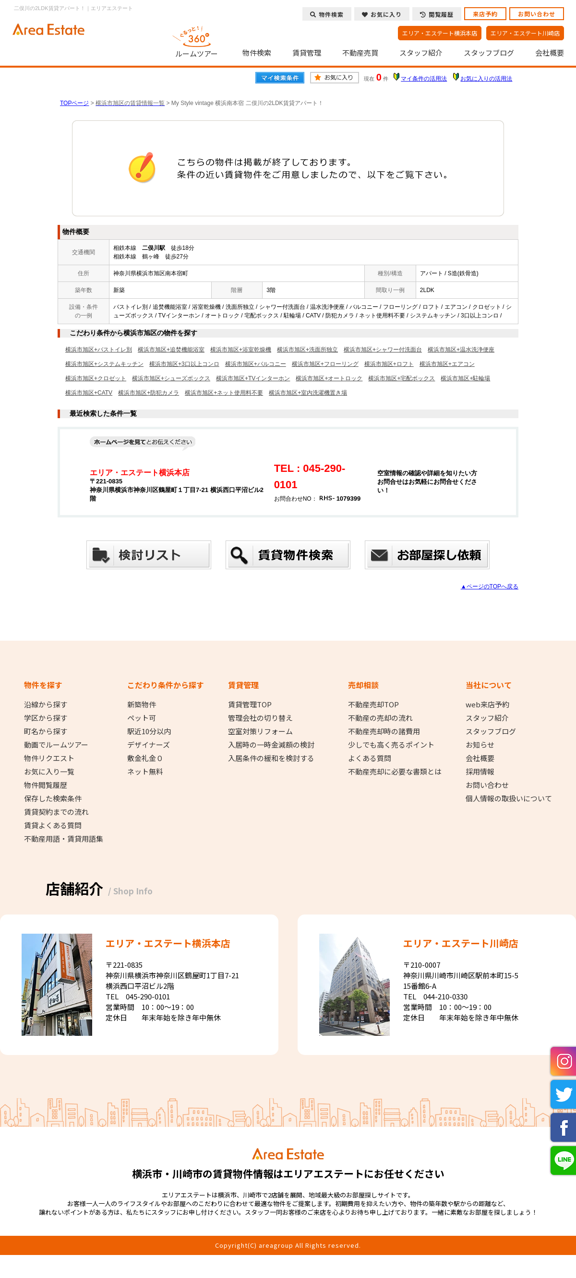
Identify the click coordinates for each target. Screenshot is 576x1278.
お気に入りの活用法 (486, 78)
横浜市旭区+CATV (88, 392)
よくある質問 (369, 758)
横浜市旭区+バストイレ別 (98, 349)
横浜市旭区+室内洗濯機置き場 (308, 392)
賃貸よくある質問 (53, 825)
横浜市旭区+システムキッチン (104, 364)
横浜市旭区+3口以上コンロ (184, 364)
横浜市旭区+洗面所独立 (307, 349)
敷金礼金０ (145, 758)
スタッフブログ (489, 52)
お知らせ (480, 744)
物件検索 (256, 52)
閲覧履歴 (437, 14)
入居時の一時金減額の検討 (271, 744)
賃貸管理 (306, 52)
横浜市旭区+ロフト (389, 364)
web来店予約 (487, 704)
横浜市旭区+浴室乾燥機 (240, 349)
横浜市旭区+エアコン (447, 364)
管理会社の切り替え (260, 718)
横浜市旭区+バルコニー (255, 364)
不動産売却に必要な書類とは (395, 771)
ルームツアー (196, 40)
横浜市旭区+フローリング (325, 364)
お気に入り (382, 14)
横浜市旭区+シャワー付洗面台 (383, 349)
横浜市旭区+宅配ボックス (401, 378)
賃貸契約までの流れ (56, 812)
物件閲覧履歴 (45, 785)
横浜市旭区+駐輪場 (465, 378)
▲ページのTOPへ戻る (489, 586)
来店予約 (485, 14)
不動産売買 (360, 52)
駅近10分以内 (149, 731)
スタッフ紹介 (421, 52)
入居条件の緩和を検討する (271, 758)
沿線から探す (45, 704)
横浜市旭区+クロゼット (95, 378)
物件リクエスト (49, 758)
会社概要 (549, 52)
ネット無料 (145, 771)
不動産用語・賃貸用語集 (63, 838)
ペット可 (141, 718)
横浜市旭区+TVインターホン (253, 378)
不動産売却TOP (373, 704)
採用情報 (480, 771)
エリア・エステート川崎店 (525, 33)
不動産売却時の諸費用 (384, 731)
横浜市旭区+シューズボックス (171, 378)
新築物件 (141, 704)
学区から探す (45, 718)
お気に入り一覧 (49, 771)
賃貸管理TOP (250, 704)
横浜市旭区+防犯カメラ (148, 392)
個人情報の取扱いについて (509, 798)
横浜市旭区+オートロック (329, 378)
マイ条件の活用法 (424, 78)
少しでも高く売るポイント (391, 744)
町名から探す (45, 731)
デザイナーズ (148, 744)
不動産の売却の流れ (380, 718)
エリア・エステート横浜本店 (439, 33)
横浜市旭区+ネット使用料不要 (224, 392)
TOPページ (74, 103)
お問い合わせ (536, 14)
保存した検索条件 (53, 798)
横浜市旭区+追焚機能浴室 (171, 349)
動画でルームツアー (56, 744)
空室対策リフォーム (260, 731)
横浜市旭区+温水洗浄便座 (461, 349)
